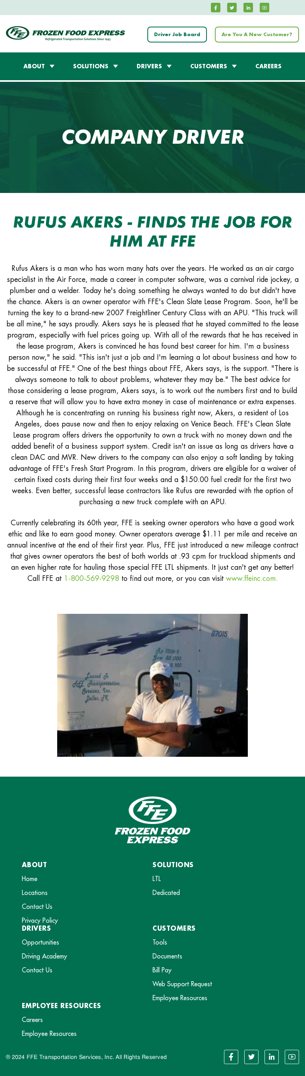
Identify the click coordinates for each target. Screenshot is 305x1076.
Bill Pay (162, 970)
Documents (167, 956)
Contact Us (37, 907)
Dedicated (166, 893)
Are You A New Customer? (257, 34)
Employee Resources (179, 998)
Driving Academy (44, 956)
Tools (159, 942)
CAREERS (268, 66)
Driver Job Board (177, 34)
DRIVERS (149, 66)
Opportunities (40, 942)
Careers (32, 1020)
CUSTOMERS (208, 66)
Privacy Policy (40, 921)
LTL (156, 879)
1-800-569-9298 (91, 578)
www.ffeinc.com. (252, 578)
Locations (35, 893)
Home (29, 879)
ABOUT (34, 66)
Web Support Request (182, 984)
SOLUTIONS (90, 66)
